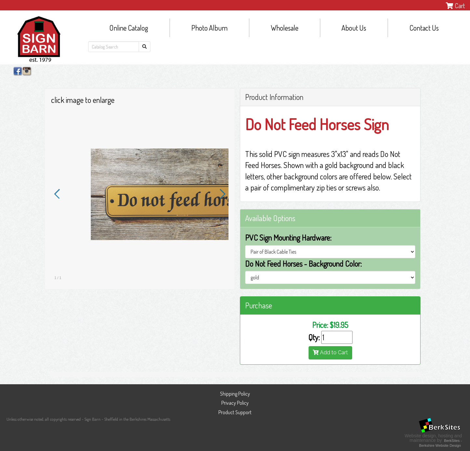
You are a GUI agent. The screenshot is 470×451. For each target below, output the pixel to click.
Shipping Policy (235, 393)
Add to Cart (330, 352)
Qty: (314, 337)
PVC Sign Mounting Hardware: (288, 238)
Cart (455, 5)
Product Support (235, 412)
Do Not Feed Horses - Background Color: (303, 264)
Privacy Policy (235, 403)
